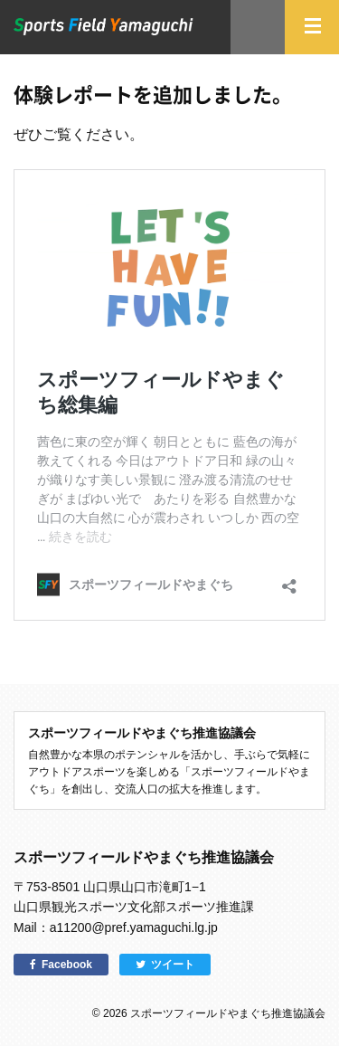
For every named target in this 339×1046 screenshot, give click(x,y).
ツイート (172, 964)
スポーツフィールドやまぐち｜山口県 (103, 26)
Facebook (67, 964)
